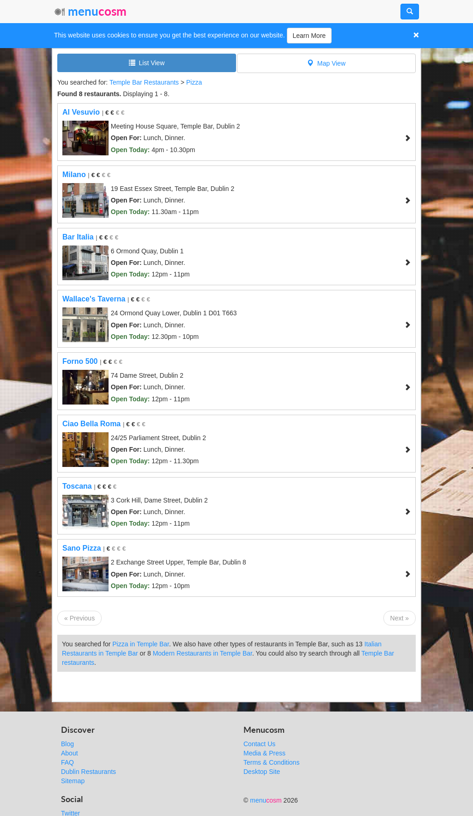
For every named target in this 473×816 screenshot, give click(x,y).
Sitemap (73, 781)
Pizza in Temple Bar (140, 644)
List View (147, 63)
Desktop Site (261, 771)
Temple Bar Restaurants (144, 82)
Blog (67, 744)
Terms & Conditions (271, 762)
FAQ (67, 762)
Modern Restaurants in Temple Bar (202, 653)
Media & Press (264, 753)
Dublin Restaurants (88, 771)
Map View (326, 63)
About (69, 753)
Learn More (309, 35)
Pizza (194, 82)
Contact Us (259, 744)
